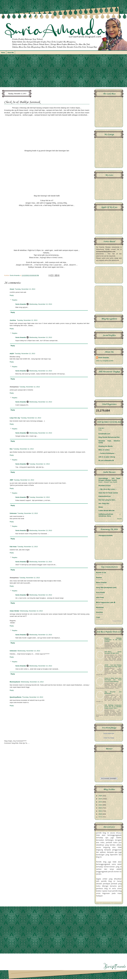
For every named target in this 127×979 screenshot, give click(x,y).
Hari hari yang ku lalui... (107, 500)
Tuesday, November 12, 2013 (25, 289)
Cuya (98, 617)
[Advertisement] (63, 72)
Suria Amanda (20, 304)
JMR (11, 480)
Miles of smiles (104, 450)
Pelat (100, 430)
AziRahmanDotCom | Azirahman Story (109, 515)
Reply (12, 295)
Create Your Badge (108, 738)
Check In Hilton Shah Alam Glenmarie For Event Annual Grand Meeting (113, 679)
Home (3, 52)
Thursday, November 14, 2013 (32, 697)
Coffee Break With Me (106, 510)
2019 (100, 817)
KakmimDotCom (104, 496)
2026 (100, 796)
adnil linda (100, 597)
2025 (100, 799)
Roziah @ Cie (101, 572)
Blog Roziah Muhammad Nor (109, 437)
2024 (100, 802)
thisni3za (99, 612)
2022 (100, 808)
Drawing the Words (105, 446)
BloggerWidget (117, 621)
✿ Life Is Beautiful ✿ (106, 460)
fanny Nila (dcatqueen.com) (106, 587)
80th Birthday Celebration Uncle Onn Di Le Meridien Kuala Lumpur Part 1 (113, 706)
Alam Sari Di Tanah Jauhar (108, 493)
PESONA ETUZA (104, 485)
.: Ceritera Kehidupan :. (107, 453)
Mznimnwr (100, 607)
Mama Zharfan (101, 582)
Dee (11, 449)
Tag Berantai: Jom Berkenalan (113, 692)
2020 (100, 814)
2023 (100, 805)
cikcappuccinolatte (105, 535)
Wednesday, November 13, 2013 (40, 304)
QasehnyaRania (15, 697)
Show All (119, 518)
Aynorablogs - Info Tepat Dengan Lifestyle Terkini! (109, 479)
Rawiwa (99, 577)
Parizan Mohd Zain (108, 733)
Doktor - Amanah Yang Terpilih (107, 482)
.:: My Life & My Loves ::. (107, 489)
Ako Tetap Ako (103, 503)
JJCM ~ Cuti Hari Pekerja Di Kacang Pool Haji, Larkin (113, 665)
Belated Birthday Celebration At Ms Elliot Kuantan (113, 639)
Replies (14, 300)
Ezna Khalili (100, 592)
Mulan (100, 507)
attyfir (12, 353)
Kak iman (13, 546)
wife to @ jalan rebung (106, 457)
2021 (100, 811)
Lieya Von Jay (15, 418)
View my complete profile (104, 361)
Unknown (13, 513)
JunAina (13, 320)
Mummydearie (15, 682)
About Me (10, 52)
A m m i (101, 428)
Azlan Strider (14, 611)
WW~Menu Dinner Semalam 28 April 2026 (113, 652)
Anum (12, 289)
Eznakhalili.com (104, 434)
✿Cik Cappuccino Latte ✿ (105, 602)
